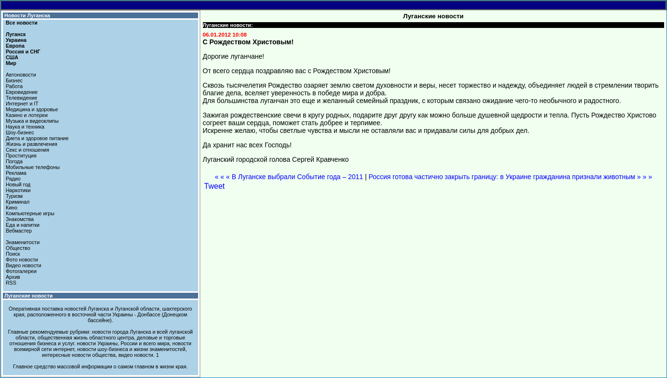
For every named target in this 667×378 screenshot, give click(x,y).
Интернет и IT (22, 103)
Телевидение (21, 98)
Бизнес (14, 80)
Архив (13, 277)
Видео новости (23, 265)
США (12, 57)
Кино (11, 207)
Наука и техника (25, 127)
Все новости (22, 23)
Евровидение (22, 92)
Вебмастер (19, 231)
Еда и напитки (23, 225)
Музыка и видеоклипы (32, 121)
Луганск (16, 34)
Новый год (18, 184)
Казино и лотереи (27, 115)
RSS (11, 283)
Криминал (17, 202)
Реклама (16, 173)
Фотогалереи (21, 271)
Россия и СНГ (23, 51)
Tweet (214, 186)
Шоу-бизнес (20, 132)
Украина (16, 40)
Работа (14, 86)
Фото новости (22, 259)
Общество (18, 248)
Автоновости (21, 75)
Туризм (14, 196)
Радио (13, 179)
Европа (15, 46)
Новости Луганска (27, 15)
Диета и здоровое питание (37, 138)
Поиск (13, 254)
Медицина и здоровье (32, 109)
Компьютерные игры (30, 213)
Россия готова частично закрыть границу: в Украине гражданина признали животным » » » (510, 177)
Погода (14, 161)
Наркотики (18, 190)
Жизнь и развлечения (31, 144)
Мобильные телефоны (33, 167)
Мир (11, 63)
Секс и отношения (27, 150)
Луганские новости (28, 296)
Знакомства (20, 219)
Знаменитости (23, 242)
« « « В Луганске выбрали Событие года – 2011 (289, 177)
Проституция (21, 155)
